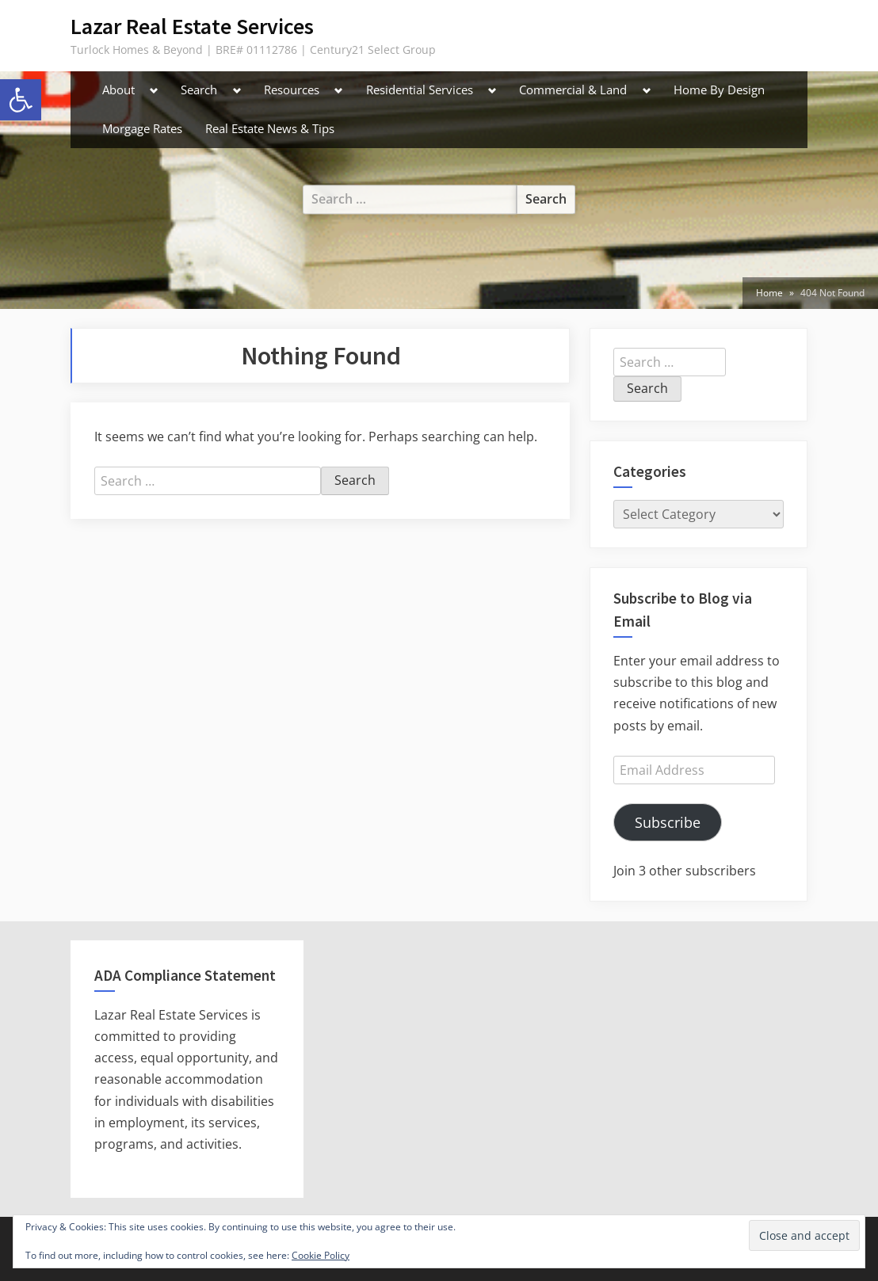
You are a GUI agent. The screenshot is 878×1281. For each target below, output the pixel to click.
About (118, 89)
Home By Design (719, 89)
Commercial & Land (573, 89)
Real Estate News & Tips (269, 128)
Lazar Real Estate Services (192, 26)
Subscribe (667, 822)
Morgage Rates (142, 128)
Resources (291, 89)
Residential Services (419, 89)
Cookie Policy (320, 1255)
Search (199, 89)
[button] (20, 99)
